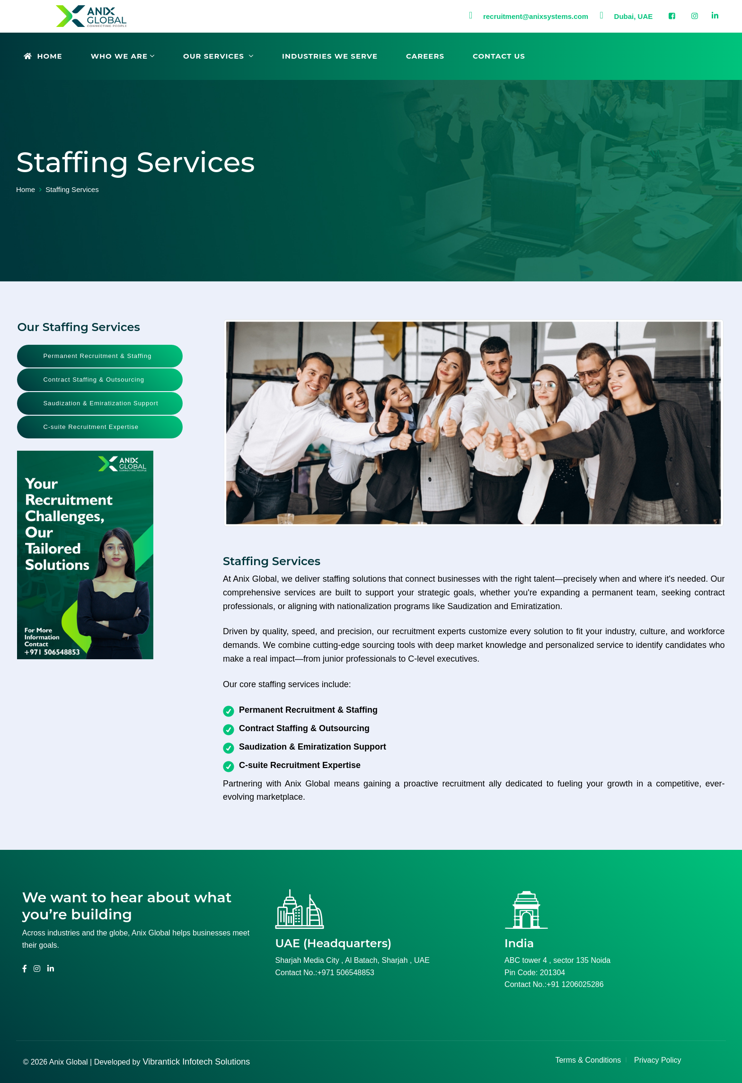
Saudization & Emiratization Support (100, 403)
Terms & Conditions (588, 1060)
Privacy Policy (657, 1060)
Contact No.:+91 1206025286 (554, 984)
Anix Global (68, 1062)
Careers (425, 56)
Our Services (215, 56)
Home (43, 56)
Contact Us (499, 56)
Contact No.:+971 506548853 (324, 973)
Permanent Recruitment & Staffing (97, 355)
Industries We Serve (330, 56)
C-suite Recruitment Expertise (91, 426)
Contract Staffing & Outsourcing (93, 379)
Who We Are (119, 56)
